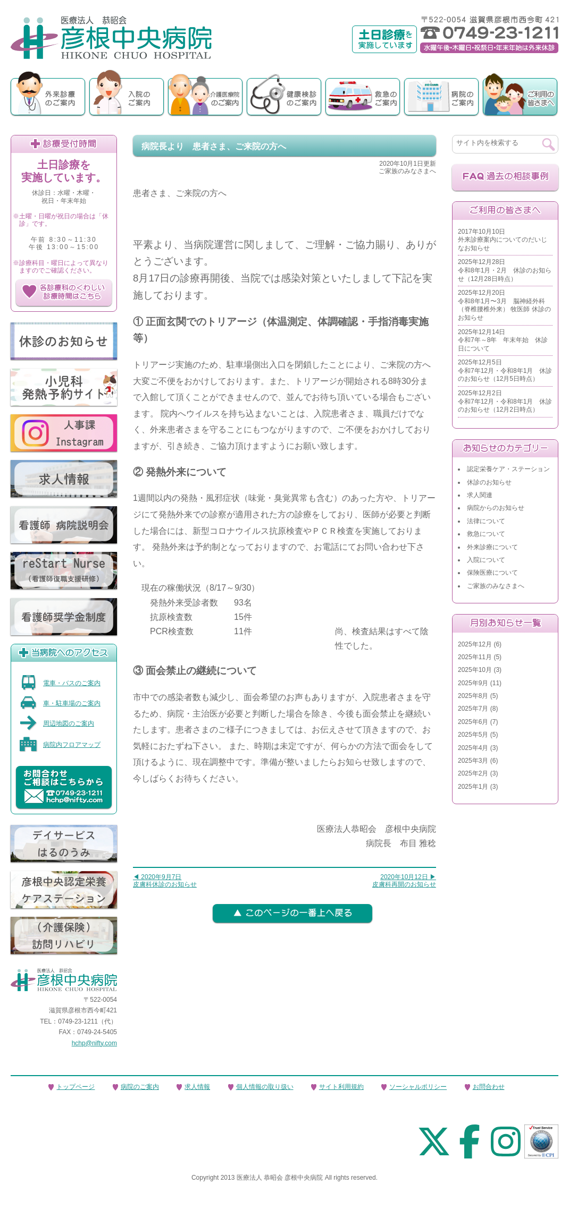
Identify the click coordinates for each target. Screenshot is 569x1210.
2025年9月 (473, 683)
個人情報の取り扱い (265, 1086)
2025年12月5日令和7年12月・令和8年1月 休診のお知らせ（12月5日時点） (505, 370)
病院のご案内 (140, 1086)
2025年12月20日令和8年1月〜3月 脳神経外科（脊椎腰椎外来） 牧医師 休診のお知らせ (504, 305)
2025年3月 (473, 760)
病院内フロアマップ (60, 744)
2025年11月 (475, 657)
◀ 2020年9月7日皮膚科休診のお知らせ (165, 880)
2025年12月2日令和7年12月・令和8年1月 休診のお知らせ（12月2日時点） (505, 401)
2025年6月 (473, 722)
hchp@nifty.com (94, 1043)
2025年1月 (473, 786)
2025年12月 (475, 644)
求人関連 (479, 495)
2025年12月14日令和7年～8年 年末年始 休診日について (503, 340)
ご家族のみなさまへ (495, 586)
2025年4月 (473, 748)
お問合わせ (489, 1086)
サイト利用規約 (341, 1086)
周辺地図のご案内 (56, 723)
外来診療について (492, 547)
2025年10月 (475, 670)
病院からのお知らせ (495, 508)
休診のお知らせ (489, 482)
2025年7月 (473, 708)
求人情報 (197, 1086)
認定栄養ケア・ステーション (508, 469)
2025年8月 (473, 696)
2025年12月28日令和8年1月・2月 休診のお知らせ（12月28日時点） (504, 270)
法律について (486, 521)
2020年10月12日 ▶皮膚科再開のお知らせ (404, 880)
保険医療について (492, 572)
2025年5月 (473, 734)
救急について (486, 534)
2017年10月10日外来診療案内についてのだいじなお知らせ (502, 240)
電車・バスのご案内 (60, 683)
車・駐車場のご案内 (60, 703)
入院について (486, 560)
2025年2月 (473, 773)
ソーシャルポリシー (418, 1086)
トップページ (75, 1086)
